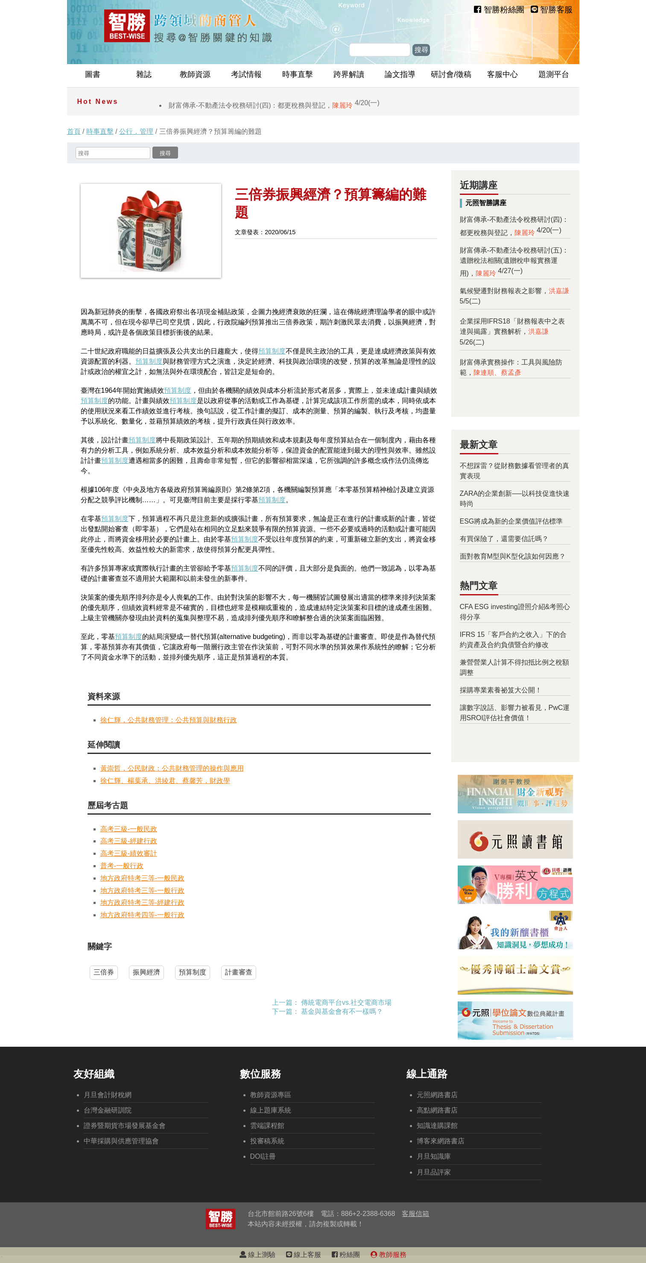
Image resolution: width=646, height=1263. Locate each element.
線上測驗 (257, 1254)
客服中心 (502, 74)
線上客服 (303, 1254)
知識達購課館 (437, 1125)
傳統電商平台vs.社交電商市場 (346, 1002)
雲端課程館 (267, 1125)
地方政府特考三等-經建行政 (142, 902)
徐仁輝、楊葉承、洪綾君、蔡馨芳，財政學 (165, 780)
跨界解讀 (348, 74)
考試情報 (246, 74)
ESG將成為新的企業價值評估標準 (511, 521)
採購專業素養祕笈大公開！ (501, 690)
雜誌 (144, 74)
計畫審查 (238, 972)
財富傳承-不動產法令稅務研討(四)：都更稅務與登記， (274, 105)
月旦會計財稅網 (108, 1094)
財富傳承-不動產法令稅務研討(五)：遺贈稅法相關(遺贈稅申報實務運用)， (514, 262)
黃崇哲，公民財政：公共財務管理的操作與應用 (172, 768)
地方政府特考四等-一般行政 (142, 915)
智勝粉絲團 (499, 9)
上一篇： (285, 1002)
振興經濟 (146, 972)
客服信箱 (415, 1213)
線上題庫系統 (270, 1110)
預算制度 (272, 351)
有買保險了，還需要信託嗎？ (504, 538)
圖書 (92, 74)
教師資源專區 (270, 1094)
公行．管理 (136, 131)
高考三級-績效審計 (128, 853)
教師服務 (388, 1254)
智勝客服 (552, 9)
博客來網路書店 (441, 1141)
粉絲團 (346, 1254)
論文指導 (400, 74)
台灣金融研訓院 (108, 1110)
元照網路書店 (437, 1094)
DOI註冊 (263, 1156)
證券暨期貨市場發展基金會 (125, 1125)
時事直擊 (297, 74)
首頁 (74, 131)
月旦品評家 (434, 1172)
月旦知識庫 (434, 1156)
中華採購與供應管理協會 (121, 1141)
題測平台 (553, 74)
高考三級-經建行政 (128, 841)
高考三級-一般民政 (128, 829)
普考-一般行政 (121, 865)
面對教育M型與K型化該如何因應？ (513, 556)
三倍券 (104, 972)
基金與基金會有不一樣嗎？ (342, 1011)
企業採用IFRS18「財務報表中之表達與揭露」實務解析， (512, 331)
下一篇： (285, 1011)
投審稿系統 (267, 1141)
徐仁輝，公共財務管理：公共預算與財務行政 (168, 720)
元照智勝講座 (485, 202)
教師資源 (195, 74)
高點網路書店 (437, 1110)
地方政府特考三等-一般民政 (142, 878)
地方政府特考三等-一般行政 (142, 890)
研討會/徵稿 (451, 74)
